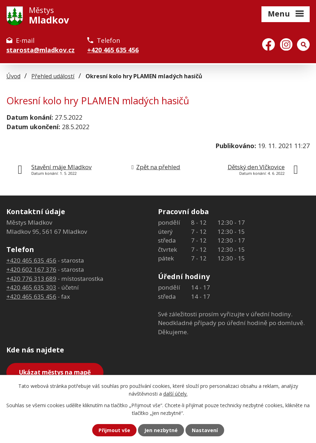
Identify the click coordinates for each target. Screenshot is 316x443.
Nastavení (205, 430)
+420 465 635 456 (113, 50)
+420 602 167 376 (31, 269)
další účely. (175, 393)
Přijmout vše (114, 430)
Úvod (13, 76)
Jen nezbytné (161, 430)
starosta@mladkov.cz (40, 50)
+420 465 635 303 (31, 287)
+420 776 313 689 (31, 279)
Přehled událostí (53, 76)
